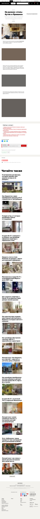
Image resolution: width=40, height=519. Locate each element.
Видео (21, 500)
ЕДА (20, 504)
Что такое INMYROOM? (33, 499)
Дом (9, 162)
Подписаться (24, 145)
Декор (7, 162)
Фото (21, 501)
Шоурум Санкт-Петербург (5, 510)
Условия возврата (4, 501)
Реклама (31, 500)
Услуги (12, 498)
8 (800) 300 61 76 (33, 494)
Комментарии (3, 157)
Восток (17, 162)
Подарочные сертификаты (5, 503)
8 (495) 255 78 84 (33, 493)
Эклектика (5, 162)
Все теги (20, 162)
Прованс (15, 162)
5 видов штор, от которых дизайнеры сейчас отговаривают (15, 131)
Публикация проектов (23, 502)
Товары (3, 498)
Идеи (21, 498)
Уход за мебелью (4, 502)
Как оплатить (3, 500)
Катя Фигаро (13, 21)
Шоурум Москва (4, 509)
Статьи (21, 499)
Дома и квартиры (12, 162)
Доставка (3, 499)
